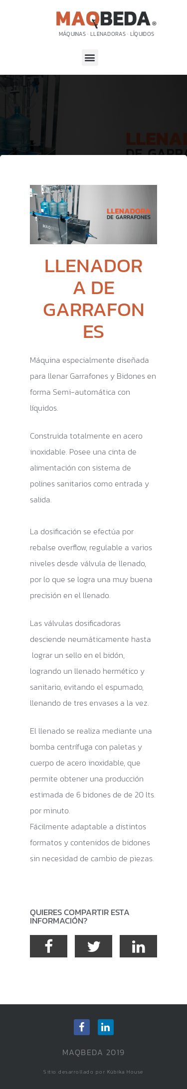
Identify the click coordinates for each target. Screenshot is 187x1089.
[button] (90, 57)
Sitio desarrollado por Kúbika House (93, 1072)
